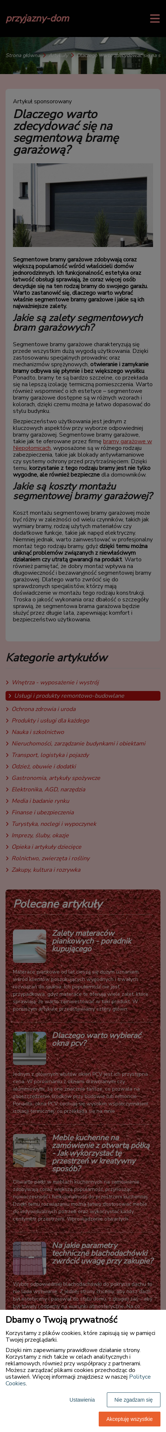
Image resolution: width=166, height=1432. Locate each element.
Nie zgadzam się (134, 1400)
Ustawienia (82, 1400)
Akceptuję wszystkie (129, 1419)
